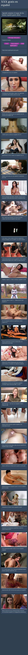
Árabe (6, 43)
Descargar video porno (14, 37)
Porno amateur (14, 43)
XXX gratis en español (9, 3)
